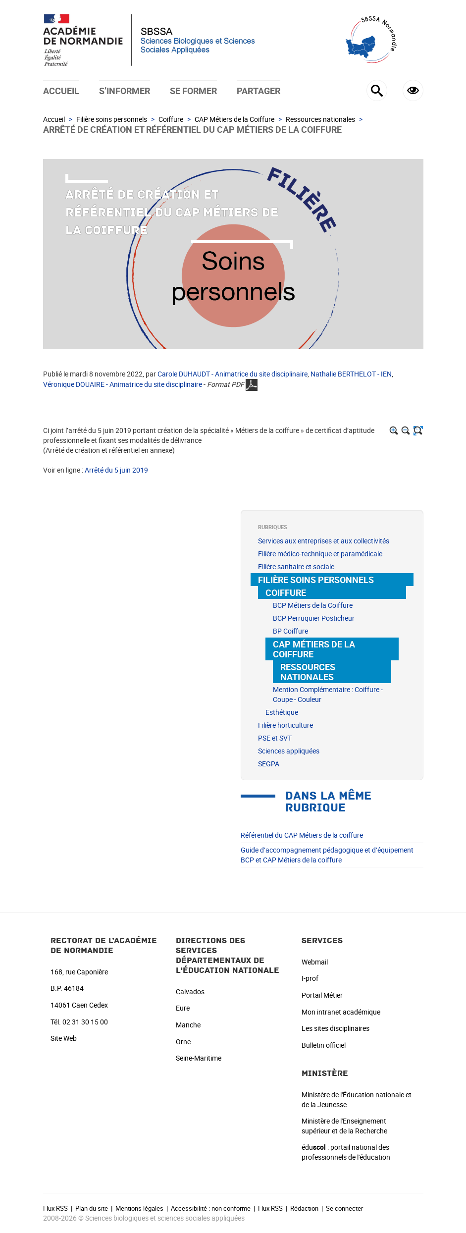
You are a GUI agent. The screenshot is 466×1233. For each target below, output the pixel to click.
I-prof (310, 978)
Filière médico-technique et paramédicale (320, 553)
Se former (193, 91)
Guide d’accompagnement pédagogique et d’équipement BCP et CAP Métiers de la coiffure (327, 854)
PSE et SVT (275, 738)
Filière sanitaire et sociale (296, 566)
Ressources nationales (320, 119)
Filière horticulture (285, 725)
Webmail (315, 961)
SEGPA (268, 763)
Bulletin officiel (324, 1045)
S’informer (124, 91)
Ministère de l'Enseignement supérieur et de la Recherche (344, 1125)
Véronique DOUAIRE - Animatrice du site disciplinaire (122, 384)
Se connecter (344, 1208)
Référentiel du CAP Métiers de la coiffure (302, 835)
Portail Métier (322, 995)
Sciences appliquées (288, 750)
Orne (183, 1041)
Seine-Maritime (198, 1058)
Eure (183, 1008)
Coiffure (170, 119)
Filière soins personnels (111, 119)
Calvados (190, 991)
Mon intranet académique (341, 1012)
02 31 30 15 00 (85, 1021)
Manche (188, 1024)
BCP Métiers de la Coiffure (313, 605)
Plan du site (91, 1208)
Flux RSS (55, 1208)
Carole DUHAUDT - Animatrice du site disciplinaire (232, 373)
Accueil (61, 91)
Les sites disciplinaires (335, 1028)
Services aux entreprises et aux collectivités (323, 540)
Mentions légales (139, 1208)
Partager (258, 91)
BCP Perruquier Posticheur (314, 618)
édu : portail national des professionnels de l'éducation (346, 1152)
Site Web (64, 1038)
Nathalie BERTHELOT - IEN (351, 373)
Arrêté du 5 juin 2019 (116, 470)
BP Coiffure (290, 631)
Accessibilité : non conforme (211, 1208)
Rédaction (304, 1208)
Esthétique (281, 712)
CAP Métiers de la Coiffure (234, 119)
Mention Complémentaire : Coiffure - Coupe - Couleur (328, 694)
